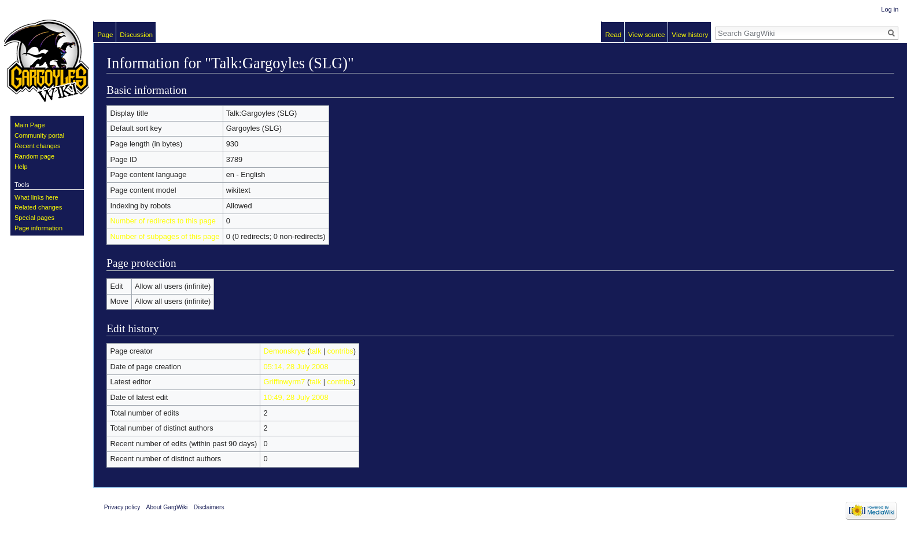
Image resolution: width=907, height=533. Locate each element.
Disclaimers (209, 507)
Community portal (39, 135)
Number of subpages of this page (164, 236)
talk (315, 351)
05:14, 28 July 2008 (296, 366)
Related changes (38, 207)
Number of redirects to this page (163, 220)
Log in (889, 9)
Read (613, 34)
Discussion (136, 34)
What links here (36, 197)
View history (690, 34)
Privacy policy (122, 507)
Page (105, 34)
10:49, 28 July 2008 (296, 397)
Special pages (34, 217)
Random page (34, 156)
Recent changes (37, 145)
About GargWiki (167, 507)
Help (21, 166)
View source (646, 34)
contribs (340, 351)
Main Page (29, 125)
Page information (38, 228)
